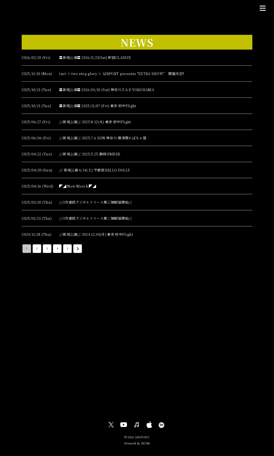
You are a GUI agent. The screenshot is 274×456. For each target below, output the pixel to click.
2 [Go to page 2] (37, 248)
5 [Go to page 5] (67, 248)
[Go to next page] (77, 248)
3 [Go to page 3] (47, 248)
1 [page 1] (26, 248)
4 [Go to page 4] (57, 248)
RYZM (145, 443)
